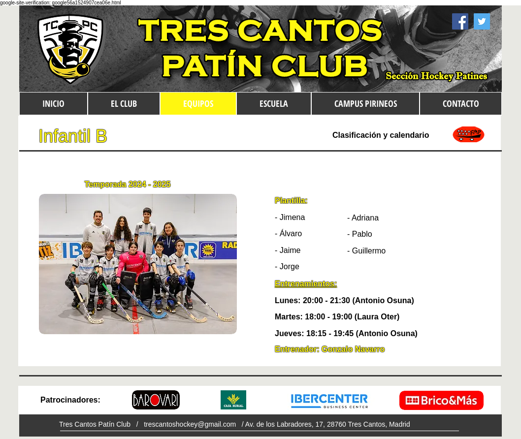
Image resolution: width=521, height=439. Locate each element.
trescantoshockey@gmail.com (190, 424)
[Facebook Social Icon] (460, 21)
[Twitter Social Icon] (482, 21)
